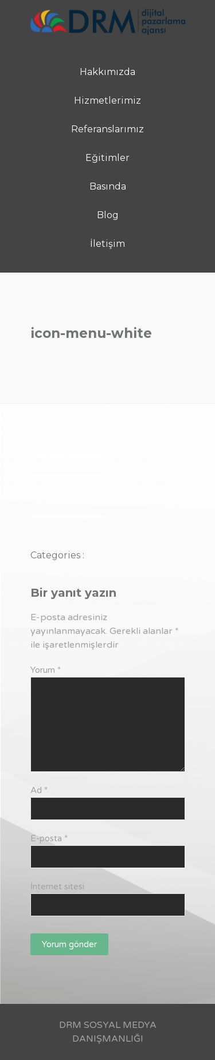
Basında (107, 186)
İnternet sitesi (57, 886)
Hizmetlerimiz (107, 100)
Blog (108, 215)
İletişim (107, 243)
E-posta (49, 838)
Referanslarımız (107, 129)
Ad (39, 790)
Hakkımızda (107, 71)
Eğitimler (107, 157)
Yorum (45, 670)
